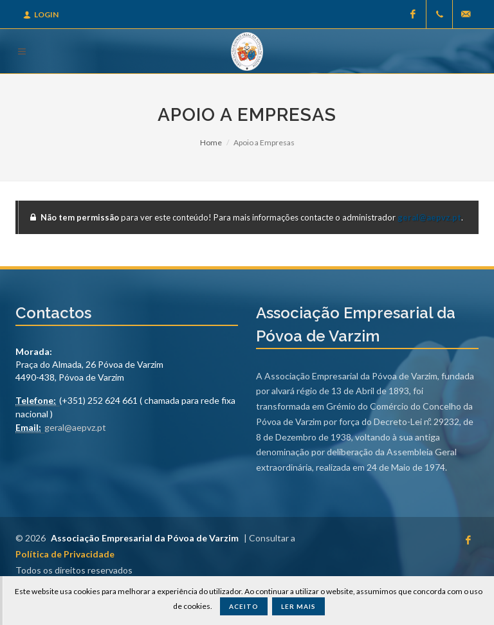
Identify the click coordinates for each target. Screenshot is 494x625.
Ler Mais (298, 606)
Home (211, 142)
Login (41, 14)
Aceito (244, 606)
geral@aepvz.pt (429, 217)
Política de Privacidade (64, 553)
